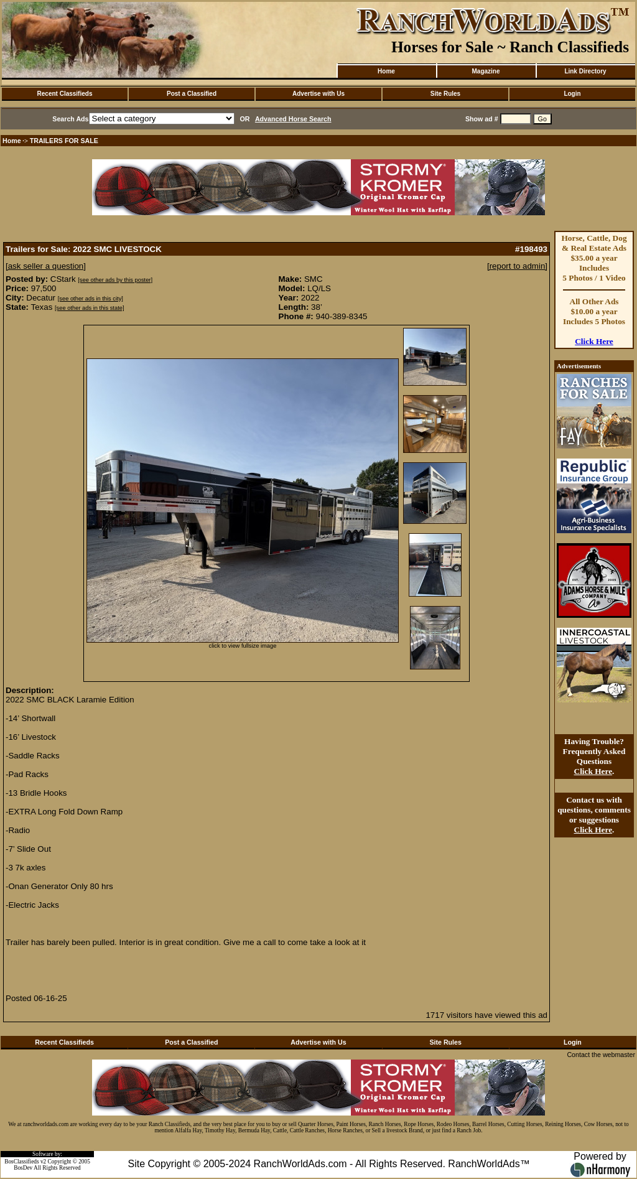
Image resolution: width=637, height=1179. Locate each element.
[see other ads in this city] (90, 299)
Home (386, 71)
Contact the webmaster (601, 1054)
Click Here (594, 341)
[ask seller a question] (46, 266)
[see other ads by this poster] (115, 280)
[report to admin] (517, 266)
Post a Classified (191, 93)
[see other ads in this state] (89, 308)
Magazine (486, 71)
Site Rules (445, 93)
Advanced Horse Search (293, 119)
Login (572, 93)
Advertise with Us (318, 93)
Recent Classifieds (65, 93)
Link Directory (585, 71)
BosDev (23, 1168)
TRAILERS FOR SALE (64, 140)
